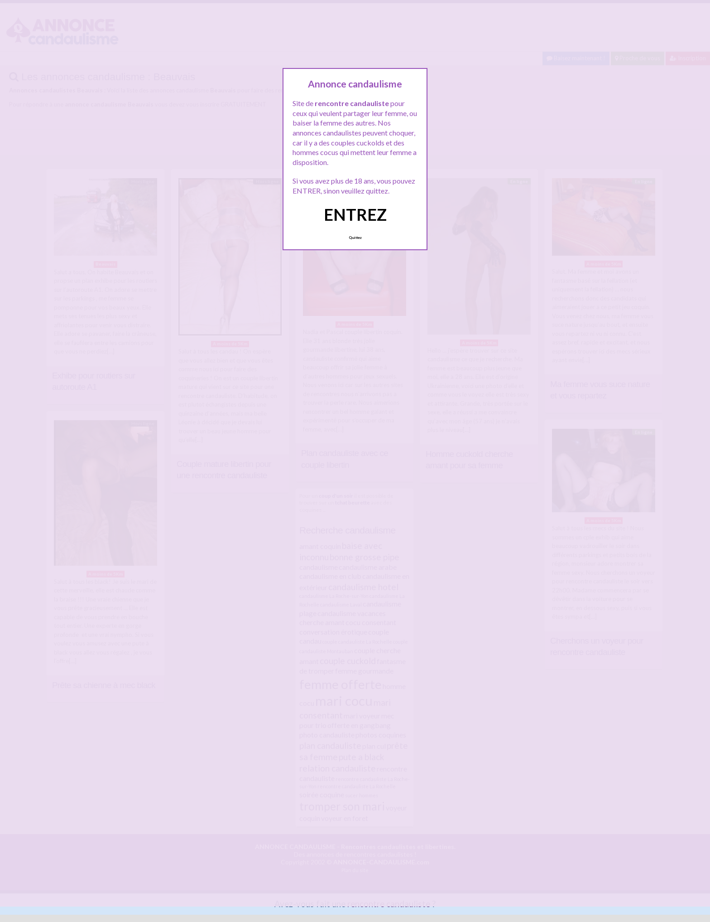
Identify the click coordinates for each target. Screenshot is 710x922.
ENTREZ (355, 214)
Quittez (355, 237)
